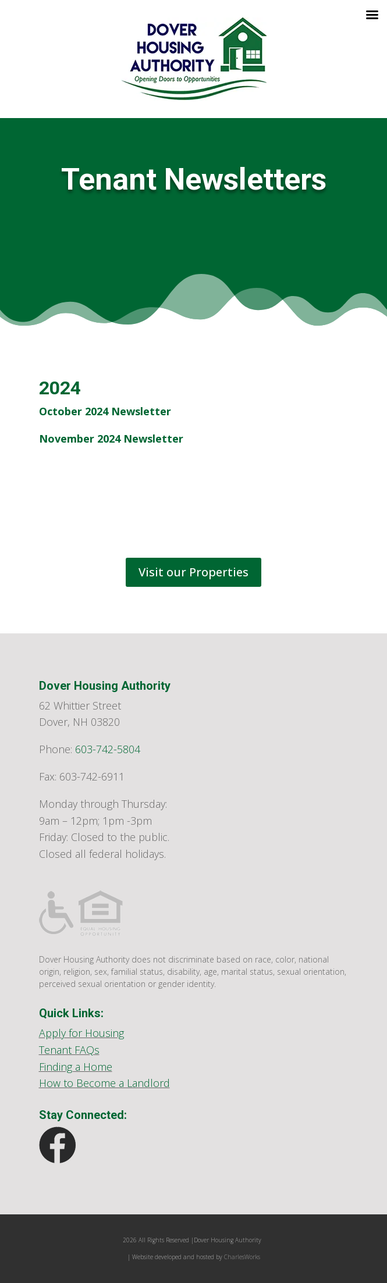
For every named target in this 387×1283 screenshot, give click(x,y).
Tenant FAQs (69, 1050)
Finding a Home (75, 1067)
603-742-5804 (107, 749)
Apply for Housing (81, 1033)
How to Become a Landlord (104, 1083)
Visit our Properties (193, 572)
